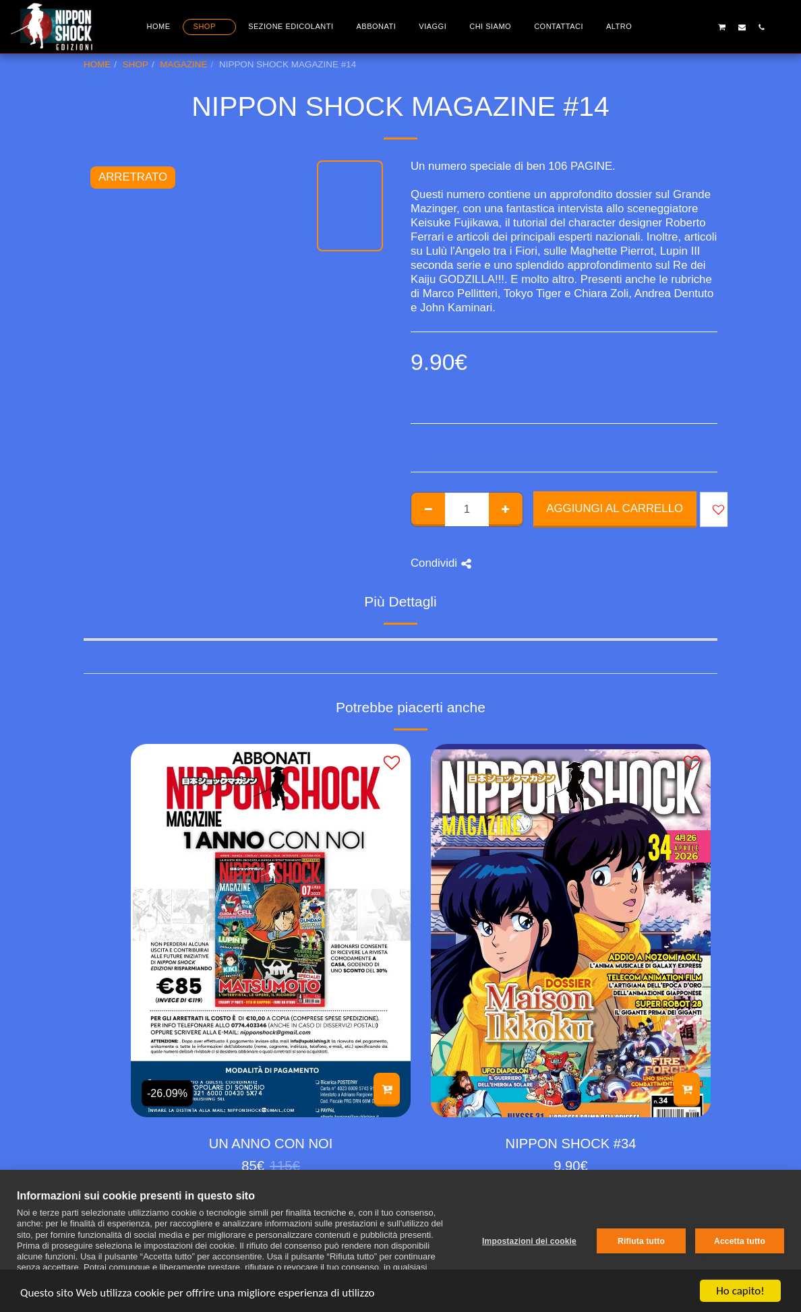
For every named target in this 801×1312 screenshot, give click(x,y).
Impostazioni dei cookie (529, 1241)
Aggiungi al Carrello (614, 508)
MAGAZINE (183, 64)
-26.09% (167, 1093)
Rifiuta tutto (641, 1241)
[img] (271, 930)
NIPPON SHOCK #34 (571, 1143)
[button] (683, 27)
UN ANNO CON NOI (271, 1143)
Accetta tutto (739, 1241)
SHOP (135, 64)
